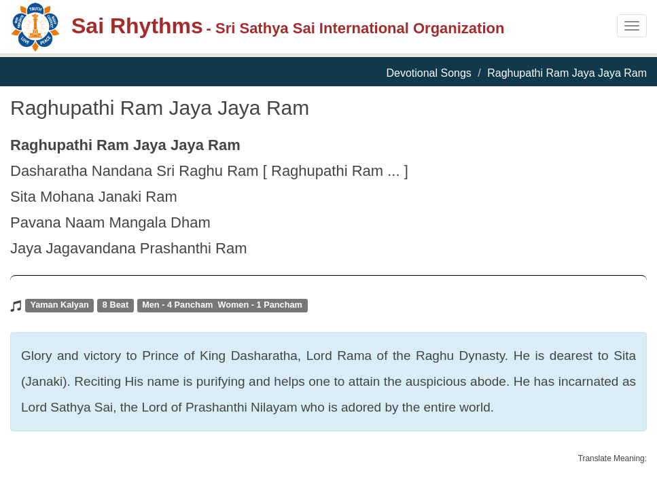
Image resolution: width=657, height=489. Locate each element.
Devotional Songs (428, 73)
